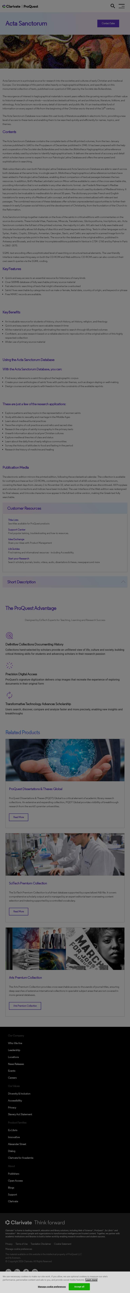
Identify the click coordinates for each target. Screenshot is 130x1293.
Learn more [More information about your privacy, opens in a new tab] (91, 1280)
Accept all (79, 1286)
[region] (65, 1282)
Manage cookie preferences (52, 1286)
